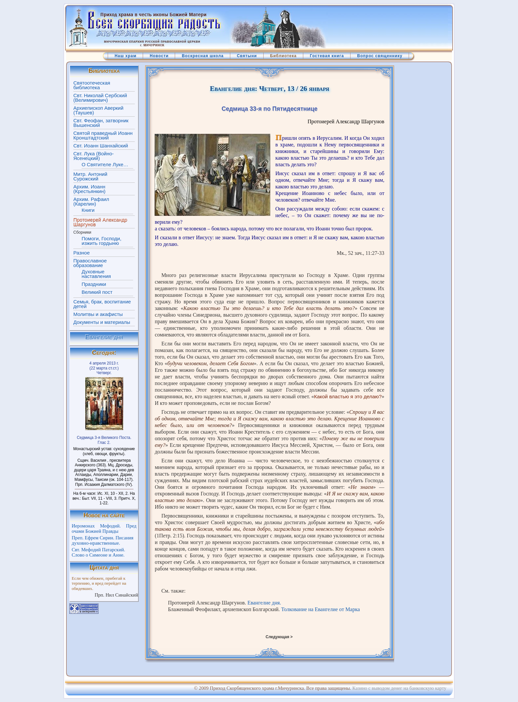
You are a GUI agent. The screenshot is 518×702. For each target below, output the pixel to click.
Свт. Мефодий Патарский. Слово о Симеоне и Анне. (98, 552)
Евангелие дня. (264, 602)
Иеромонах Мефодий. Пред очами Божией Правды (104, 528)
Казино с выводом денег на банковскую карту (399, 688)
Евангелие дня (104, 336)
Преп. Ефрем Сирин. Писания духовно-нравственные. (102, 540)
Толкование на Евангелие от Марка (320, 609)
